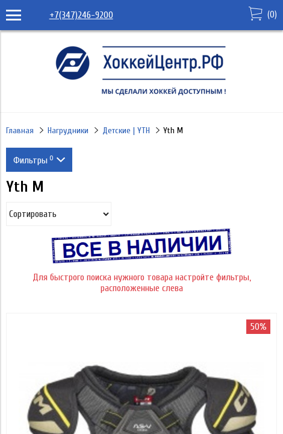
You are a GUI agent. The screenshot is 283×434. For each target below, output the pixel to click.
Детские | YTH (126, 130)
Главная (20, 130)
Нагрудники (68, 130)
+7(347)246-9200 (81, 15)
